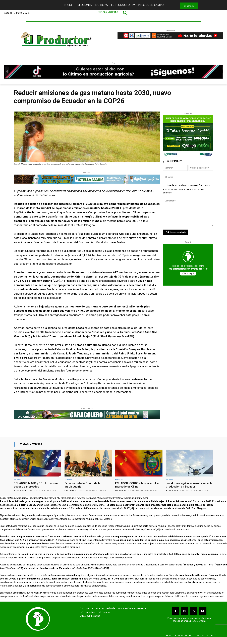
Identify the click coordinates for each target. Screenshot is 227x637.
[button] (113, 13)
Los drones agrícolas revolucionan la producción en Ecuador (189, 485)
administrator (20, 490)
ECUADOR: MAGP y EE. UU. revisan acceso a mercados (36, 485)
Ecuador (17, 480)
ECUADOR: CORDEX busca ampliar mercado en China (137, 485)
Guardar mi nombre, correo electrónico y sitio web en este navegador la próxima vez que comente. (186, 189)
